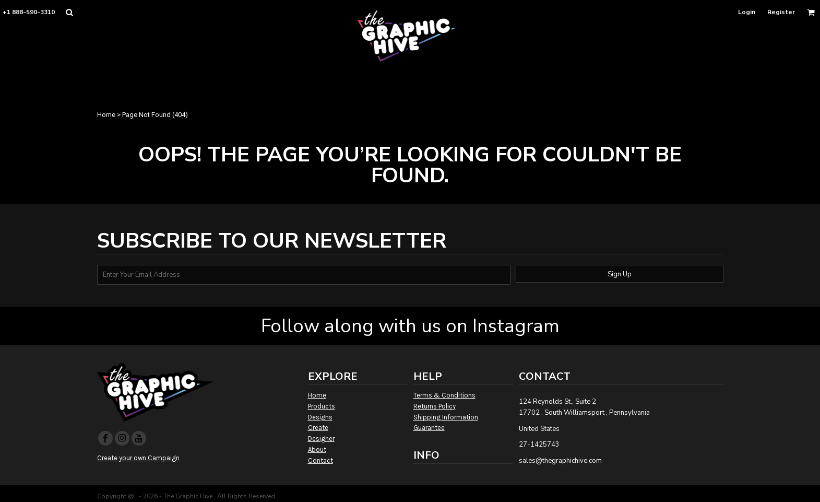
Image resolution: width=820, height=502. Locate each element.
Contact (320, 460)
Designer (321, 438)
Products (321, 406)
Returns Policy (434, 406)
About (317, 449)
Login (746, 12)
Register (781, 12)
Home (106, 115)
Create (318, 427)
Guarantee (429, 427)
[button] (69, 12)
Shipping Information (445, 417)
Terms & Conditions (444, 395)
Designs (320, 417)
